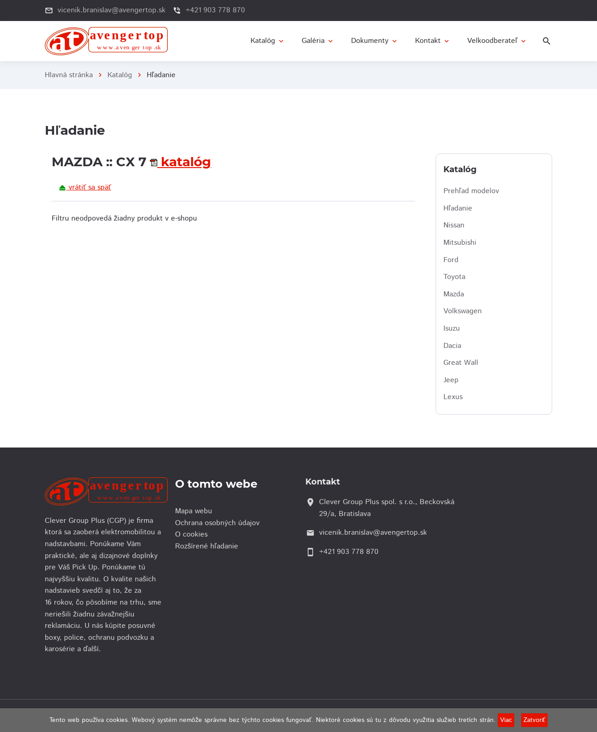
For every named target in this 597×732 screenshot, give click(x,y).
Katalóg (119, 75)
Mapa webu (196, 511)
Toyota (454, 277)
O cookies (193, 534)
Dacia (452, 346)
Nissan (453, 225)
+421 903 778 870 (215, 10)
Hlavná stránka (69, 75)
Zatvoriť (534, 720)
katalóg (184, 161)
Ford (450, 260)
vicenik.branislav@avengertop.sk (111, 10)
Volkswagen (462, 311)
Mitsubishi (459, 242)
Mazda (453, 294)
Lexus (453, 397)
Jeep (450, 380)
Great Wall (460, 363)
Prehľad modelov (471, 191)
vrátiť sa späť (85, 187)
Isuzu (451, 328)
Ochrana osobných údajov (219, 523)
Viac (506, 720)
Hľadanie (457, 208)
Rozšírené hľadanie (209, 546)
